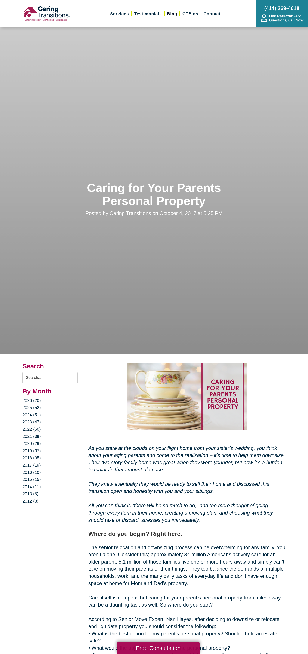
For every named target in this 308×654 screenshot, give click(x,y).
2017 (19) (31, 465)
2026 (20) (31, 400)
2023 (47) (31, 422)
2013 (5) (30, 493)
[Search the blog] (50, 377)
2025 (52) (31, 407)
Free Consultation (158, 648)
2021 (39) (31, 436)
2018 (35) (31, 457)
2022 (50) (31, 429)
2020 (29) (31, 443)
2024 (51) (31, 414)
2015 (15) (31, 479)
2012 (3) (30, 501)
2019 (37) (31, 450)
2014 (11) (31, 486)
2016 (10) (31, 472)
